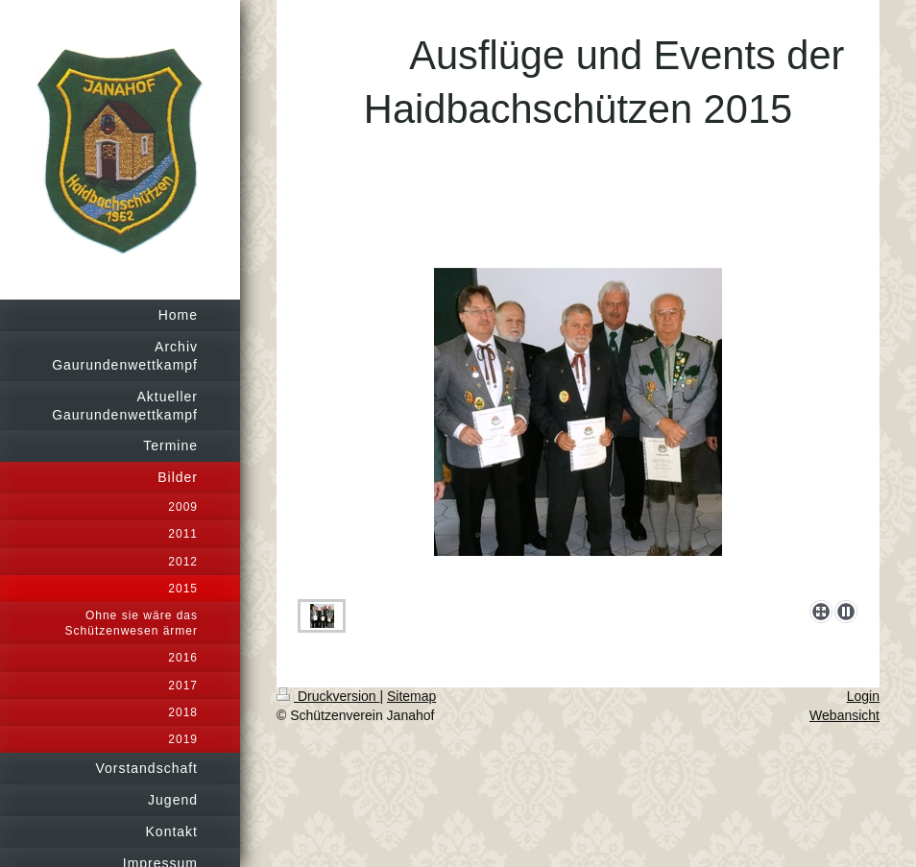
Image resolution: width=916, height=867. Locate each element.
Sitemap (411, 696)
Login (863, 696)
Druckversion (328, 696)
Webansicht (844, 715)
